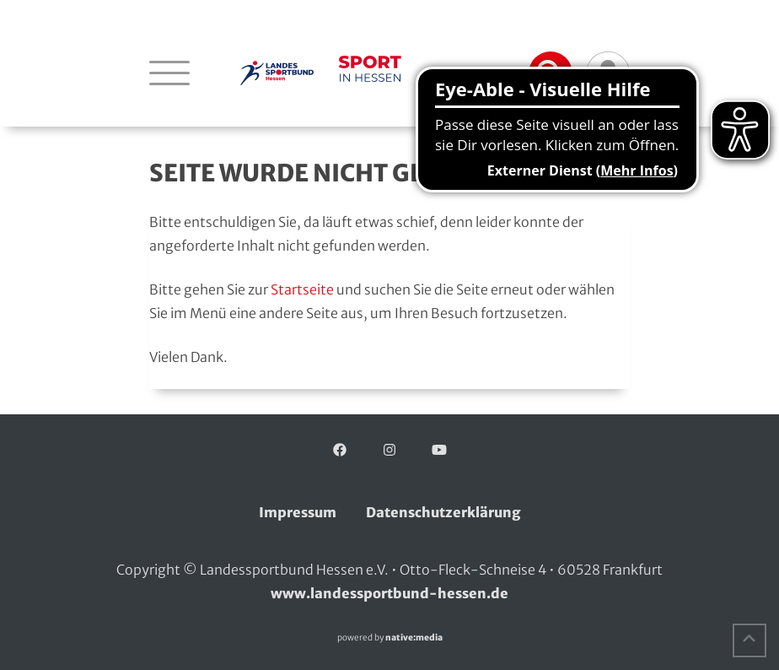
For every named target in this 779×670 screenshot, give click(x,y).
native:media (414, 637)
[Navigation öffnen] (169, 72)
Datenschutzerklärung (443, 512)
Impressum (297, 512)
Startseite (302, 289)
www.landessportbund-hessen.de (389, 593)
